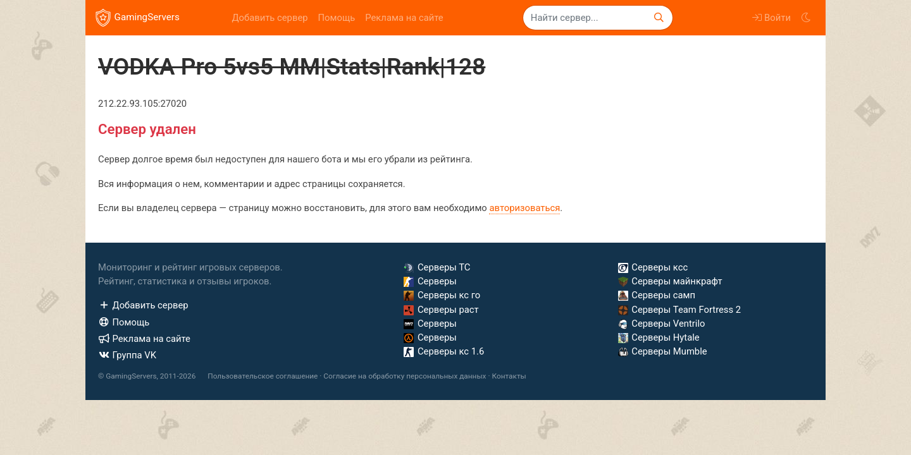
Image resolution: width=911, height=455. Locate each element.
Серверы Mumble (662, 351)
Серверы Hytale (659, 337)
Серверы (430, 281)
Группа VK (127, 355)
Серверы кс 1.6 (444, 351)
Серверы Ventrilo (661, 323)
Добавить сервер (269, 17)
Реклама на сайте (404, 17)
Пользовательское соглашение (263, 376)
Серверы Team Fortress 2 (679, 309)
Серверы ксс (653, 267)
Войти (771, 17)
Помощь (337, 17)
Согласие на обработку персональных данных (404, 376)
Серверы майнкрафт (670, 281)
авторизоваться (524, 208)
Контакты (509, 376)
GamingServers (138, 18)
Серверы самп (656, 295)
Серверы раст (441, 309)
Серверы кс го (442, 295)
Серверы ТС (437, 267)
